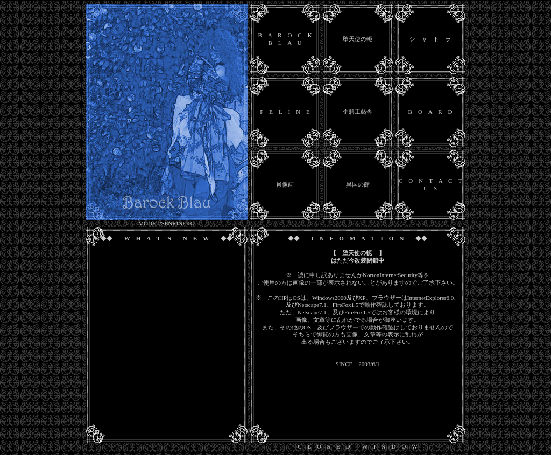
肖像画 (285, 184)
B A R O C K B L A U (285, 39)
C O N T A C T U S (430, 184)
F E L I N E (284, 111)
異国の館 (358, 184)
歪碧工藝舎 (357, 111)
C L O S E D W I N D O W (357, 446)
